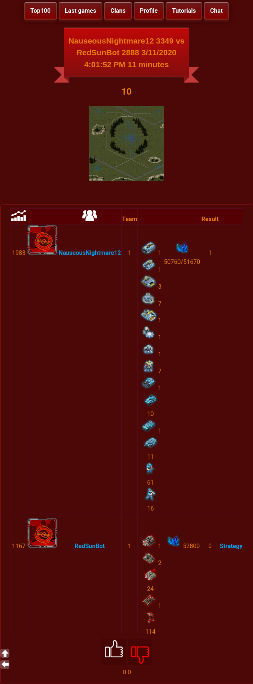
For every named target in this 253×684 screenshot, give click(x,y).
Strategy (231, 546)
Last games (80, 10)
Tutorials (184, 10)
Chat (216, 10)
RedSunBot (90, 546)
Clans (117, 10)
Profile (149, 10)
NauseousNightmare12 (90, 252)
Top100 (40, 10)
